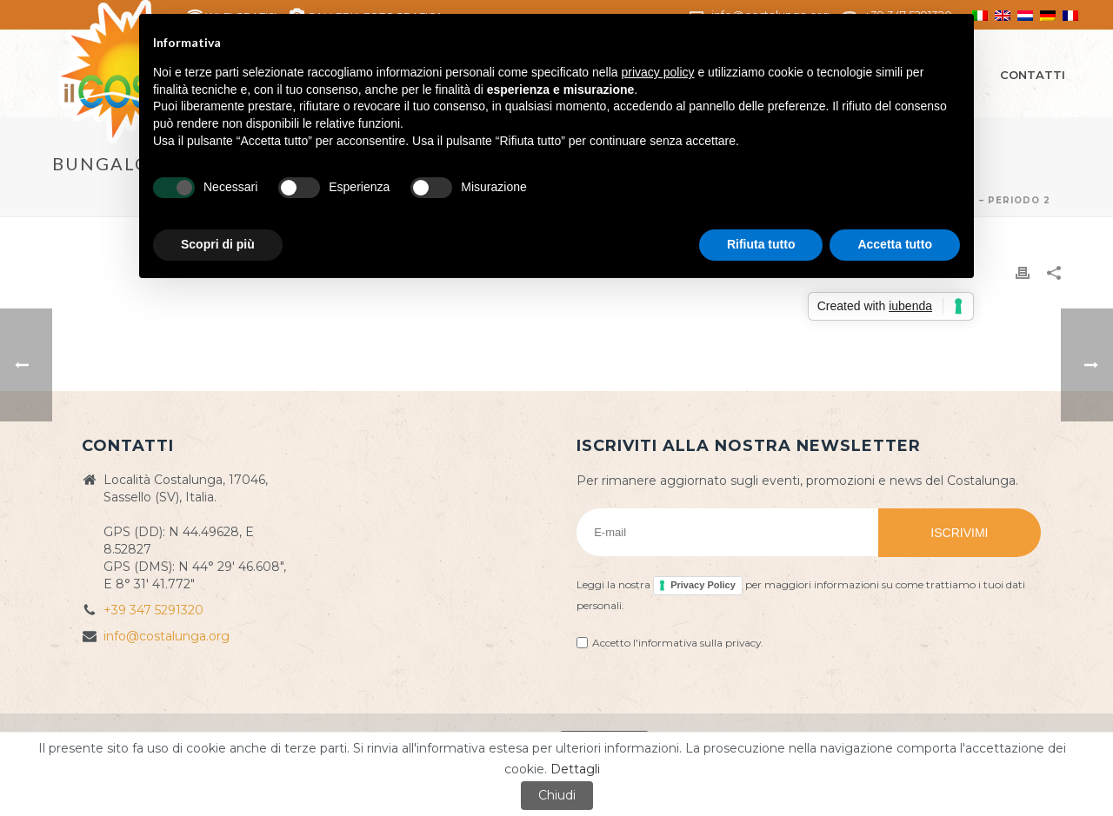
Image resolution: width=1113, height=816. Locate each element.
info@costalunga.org (166, 636)
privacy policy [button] (658, 72)
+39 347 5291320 (153, 610)
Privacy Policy (703, 585)
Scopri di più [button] (218, 244)
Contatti (1032, 75)
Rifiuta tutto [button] (761, 244)
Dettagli (575, 769)
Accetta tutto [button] (894, 244)
